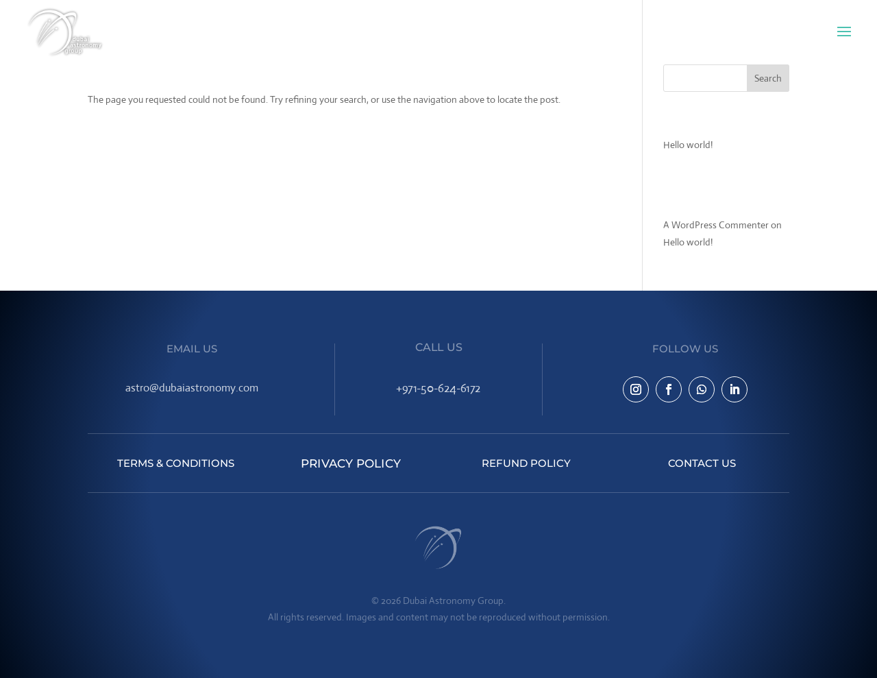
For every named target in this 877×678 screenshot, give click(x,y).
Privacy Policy (351, 463)
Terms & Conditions (175, 463)
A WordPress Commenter (716, 225)
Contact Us (702, 463)
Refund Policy (526, 463)
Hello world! (688, 144)
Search (768, 78)
